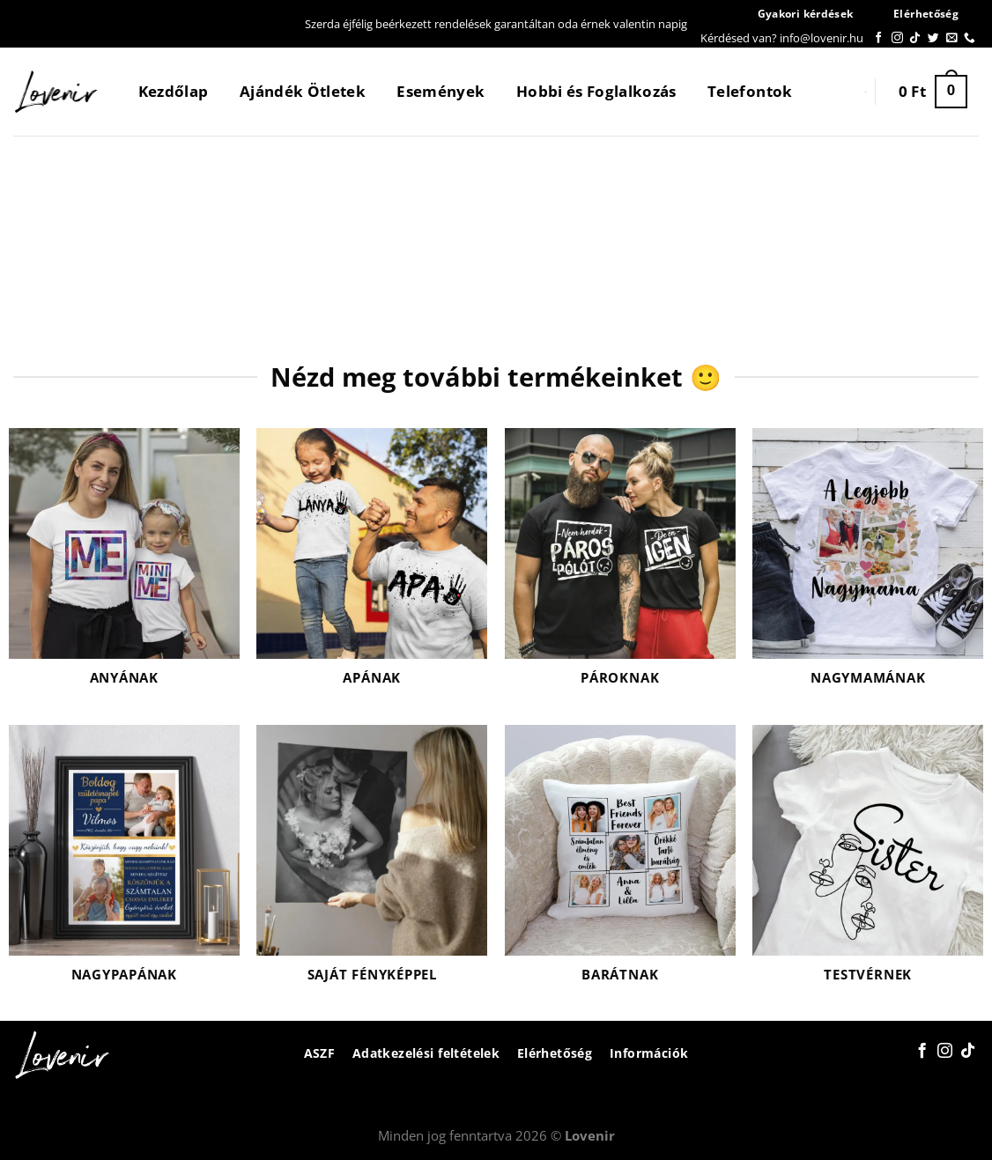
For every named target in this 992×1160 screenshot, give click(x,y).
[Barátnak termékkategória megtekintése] (620, 864)
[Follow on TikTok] (915, 38)
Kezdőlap (173, 91)
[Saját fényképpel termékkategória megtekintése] (371, 864)
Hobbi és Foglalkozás (596, 91)
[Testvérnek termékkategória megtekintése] (867, 864)
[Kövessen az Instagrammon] (897, 38)
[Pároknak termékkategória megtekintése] (620, 567)
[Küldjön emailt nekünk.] (952, 38)
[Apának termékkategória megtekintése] (371, 567)
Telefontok (749, 91)
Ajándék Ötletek (303, 91)
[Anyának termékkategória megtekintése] (124, 567)
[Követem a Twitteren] (933, 38)
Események (440, 91)
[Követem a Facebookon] (879, 38)
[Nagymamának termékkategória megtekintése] (867, 567)
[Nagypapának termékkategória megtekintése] (124, 864)
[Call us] (969, 38)
